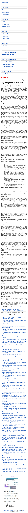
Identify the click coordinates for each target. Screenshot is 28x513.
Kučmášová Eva (5, 29)
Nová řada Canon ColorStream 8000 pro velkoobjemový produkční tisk (14, 424)
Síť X (16, 510)
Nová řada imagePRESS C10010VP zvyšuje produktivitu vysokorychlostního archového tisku (14, 450)
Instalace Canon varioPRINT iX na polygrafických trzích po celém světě (14, 404)
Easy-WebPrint (10, 308)
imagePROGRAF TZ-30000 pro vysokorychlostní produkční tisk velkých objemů (14, 431)
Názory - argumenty (6, 71)
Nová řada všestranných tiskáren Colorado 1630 (13, 415)
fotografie (4, 309)
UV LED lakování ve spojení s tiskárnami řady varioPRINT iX (14, 386)
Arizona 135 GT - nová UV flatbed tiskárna (12, 406)
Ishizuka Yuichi (5, 24)
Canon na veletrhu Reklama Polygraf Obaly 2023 (14, 339)
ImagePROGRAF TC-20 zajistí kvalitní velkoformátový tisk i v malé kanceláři (14, 348)
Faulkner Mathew (6, 14)
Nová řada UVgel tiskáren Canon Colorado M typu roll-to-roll (14, 345)
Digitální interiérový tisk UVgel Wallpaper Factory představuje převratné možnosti (14, 428)
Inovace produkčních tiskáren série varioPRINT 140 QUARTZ (14, 352)
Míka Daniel (4, 31)
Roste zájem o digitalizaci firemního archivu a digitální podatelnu (14, 389)
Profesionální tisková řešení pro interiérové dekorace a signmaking (14, 379)
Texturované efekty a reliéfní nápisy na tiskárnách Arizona (14, 336)
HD (13, 309)
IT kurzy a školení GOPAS (7, 66)
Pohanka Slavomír (6, 41)
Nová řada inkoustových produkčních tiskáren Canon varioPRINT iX (14, 468)
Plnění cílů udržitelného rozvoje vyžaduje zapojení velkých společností (14, 363)
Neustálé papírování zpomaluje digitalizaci (12, 356)
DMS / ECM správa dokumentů (9, 59)
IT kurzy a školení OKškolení (8, 61)
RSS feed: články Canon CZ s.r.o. (9, 510)
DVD (18, 306)
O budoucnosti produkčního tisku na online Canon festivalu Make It (14, 418)
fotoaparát (20, 308)
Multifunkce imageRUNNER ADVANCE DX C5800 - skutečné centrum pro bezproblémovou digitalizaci (14, 438)
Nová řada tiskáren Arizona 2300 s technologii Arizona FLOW (14, 453)
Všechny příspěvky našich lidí (8, 48)
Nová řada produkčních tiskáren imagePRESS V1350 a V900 (14, 359)
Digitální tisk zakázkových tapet (9, 462)
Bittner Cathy (5, 7)
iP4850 (10, 310)
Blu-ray (15, 306)
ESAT (16, 308)
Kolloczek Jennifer (6, 26)
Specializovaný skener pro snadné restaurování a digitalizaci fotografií (14, 369)
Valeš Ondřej (5, 45)
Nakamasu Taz (5, 33)
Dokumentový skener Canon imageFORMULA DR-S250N (14, 330)
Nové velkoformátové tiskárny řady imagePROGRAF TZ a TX (14, 318)
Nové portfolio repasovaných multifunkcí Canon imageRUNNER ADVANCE (14, 444)
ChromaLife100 (5, 310)
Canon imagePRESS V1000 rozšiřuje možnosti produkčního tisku (14, 376)
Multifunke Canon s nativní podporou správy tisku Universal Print (14, 460)
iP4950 (14, 310)
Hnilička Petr (5, 19)
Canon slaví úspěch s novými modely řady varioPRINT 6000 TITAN (14, 321)
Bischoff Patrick (5, 5)
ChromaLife (17, 309)
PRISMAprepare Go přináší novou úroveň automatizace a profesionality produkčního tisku (14, 396)
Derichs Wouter (5, 12)
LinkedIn (19, 510)
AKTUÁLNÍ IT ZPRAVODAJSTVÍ (9, 52)
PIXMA (18, 310)
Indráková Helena (6, 21)
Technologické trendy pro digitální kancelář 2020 (13, 471)
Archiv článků (5, 73)
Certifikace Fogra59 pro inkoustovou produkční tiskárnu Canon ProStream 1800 (14, 409)
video (22, 310)
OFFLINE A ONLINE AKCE (8, 57)
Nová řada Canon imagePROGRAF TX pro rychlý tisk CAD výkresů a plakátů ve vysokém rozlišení (14, 434)
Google (23, 510)
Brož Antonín (5, 9)
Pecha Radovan (5, 38)
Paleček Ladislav (6, 36)
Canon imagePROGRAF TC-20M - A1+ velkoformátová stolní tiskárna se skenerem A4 (14, 342)
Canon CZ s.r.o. (5, 2)
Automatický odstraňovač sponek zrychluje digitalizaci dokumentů (14, 412)
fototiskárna (9, 309)
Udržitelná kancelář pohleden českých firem (12, 324)
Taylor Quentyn (5, 43)
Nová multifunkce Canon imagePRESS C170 (13, 441)
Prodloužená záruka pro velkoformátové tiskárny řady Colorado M (14, 326)
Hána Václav (5, 17)
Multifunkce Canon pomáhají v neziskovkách (12, 447)
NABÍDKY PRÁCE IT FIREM (8, 54)
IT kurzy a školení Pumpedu (8, 64)
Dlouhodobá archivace (7, 69)
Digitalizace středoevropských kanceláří (11, 354)
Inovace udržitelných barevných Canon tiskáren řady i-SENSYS (14, 366)
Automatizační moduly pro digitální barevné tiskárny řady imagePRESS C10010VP (14, 421)
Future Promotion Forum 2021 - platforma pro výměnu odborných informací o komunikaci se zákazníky (14, 400)
